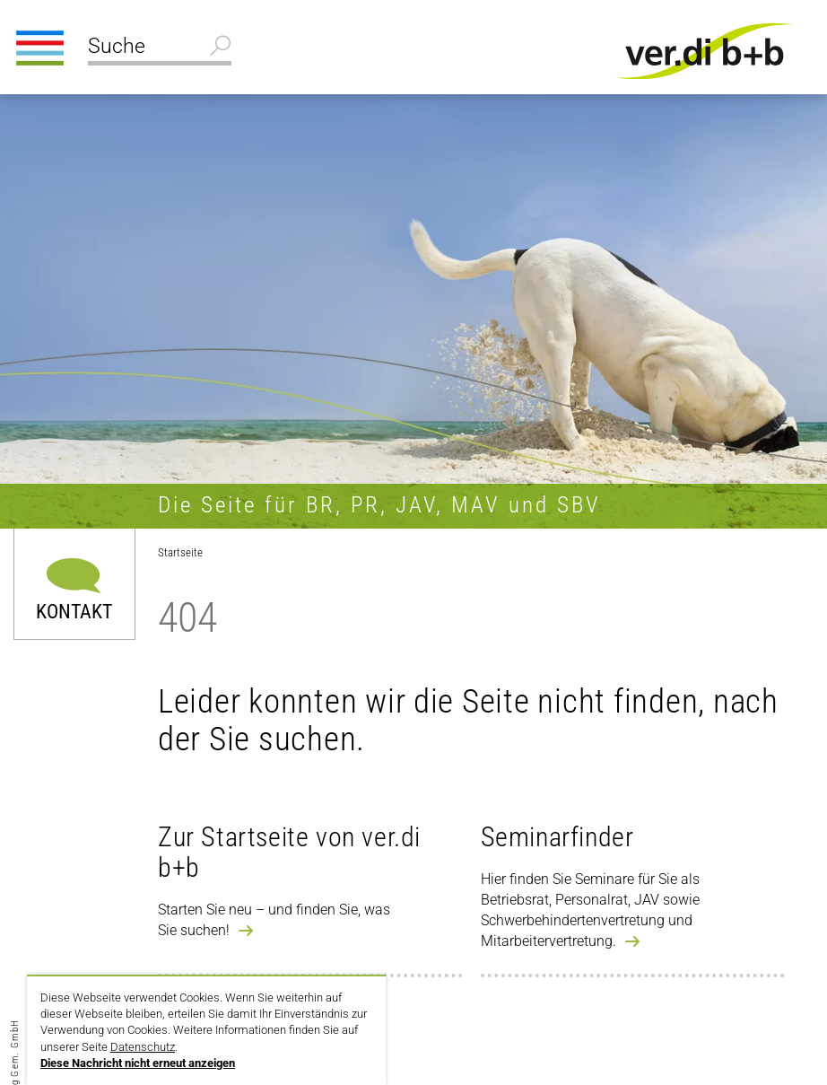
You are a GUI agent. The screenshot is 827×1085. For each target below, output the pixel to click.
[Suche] (159, 48)
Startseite (180, 552)
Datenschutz (142, 1047)
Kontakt (74, 610)
